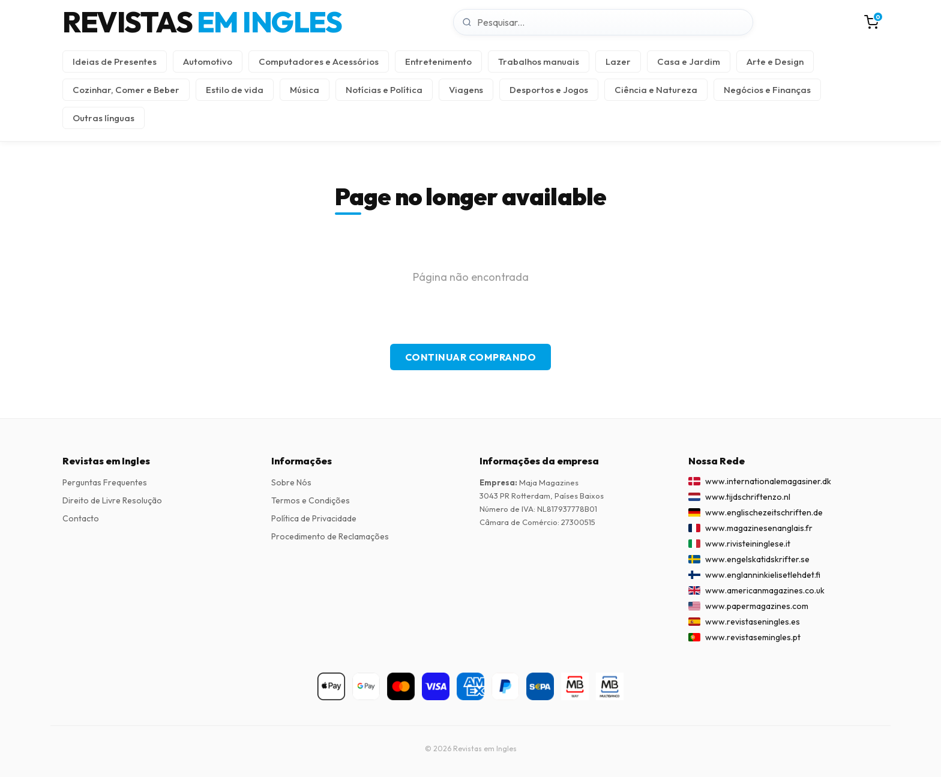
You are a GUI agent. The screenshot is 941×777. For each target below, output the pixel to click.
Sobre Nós (291, 482)
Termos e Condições (310, 500)
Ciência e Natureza (656, 89)
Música (304, 89)
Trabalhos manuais (538, 61)
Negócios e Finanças (767, 89)
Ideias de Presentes (115, 61)
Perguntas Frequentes (104, 482)
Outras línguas (103, 118)
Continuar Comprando (471, 357)
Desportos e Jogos (549, 89)
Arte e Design (775, 61)
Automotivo (207, 61)
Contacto (80, 518)
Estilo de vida (234, 89)
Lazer (618, 61)
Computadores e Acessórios (319, 61)
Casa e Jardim (688, 61)
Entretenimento (438, 61)
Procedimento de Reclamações (330, 536)
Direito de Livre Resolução (112, 500)
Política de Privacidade (313, 518)
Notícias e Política (384, 89)
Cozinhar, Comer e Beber (126, 89)
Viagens (466, 89)
